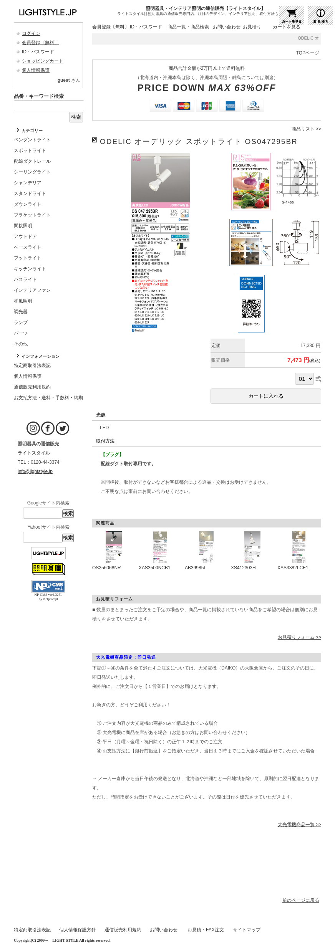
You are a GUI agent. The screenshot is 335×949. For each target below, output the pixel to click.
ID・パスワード (38, 52)
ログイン (31, 33)
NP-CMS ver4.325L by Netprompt (48, 597)
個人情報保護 (36, 70)
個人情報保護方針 (77, 929)
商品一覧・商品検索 (188, 27)
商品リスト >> (306, 129)
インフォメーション (41, 356)
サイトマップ (246, 929)
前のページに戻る (300, 900)
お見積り (252, 27)
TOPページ (307, 53)
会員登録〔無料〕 (40, 42)
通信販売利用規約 (122, 929)
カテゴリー (32, 130)
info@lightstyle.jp (35, 471)
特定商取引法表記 (32, 929)
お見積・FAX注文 (205, 929)
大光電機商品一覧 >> (299, 824)
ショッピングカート (42, 61)
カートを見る (286, 27)
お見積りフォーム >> (299, 637)
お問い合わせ (226, 27)
